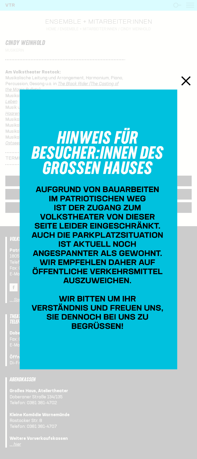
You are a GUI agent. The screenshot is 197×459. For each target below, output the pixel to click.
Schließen (186, 80)
